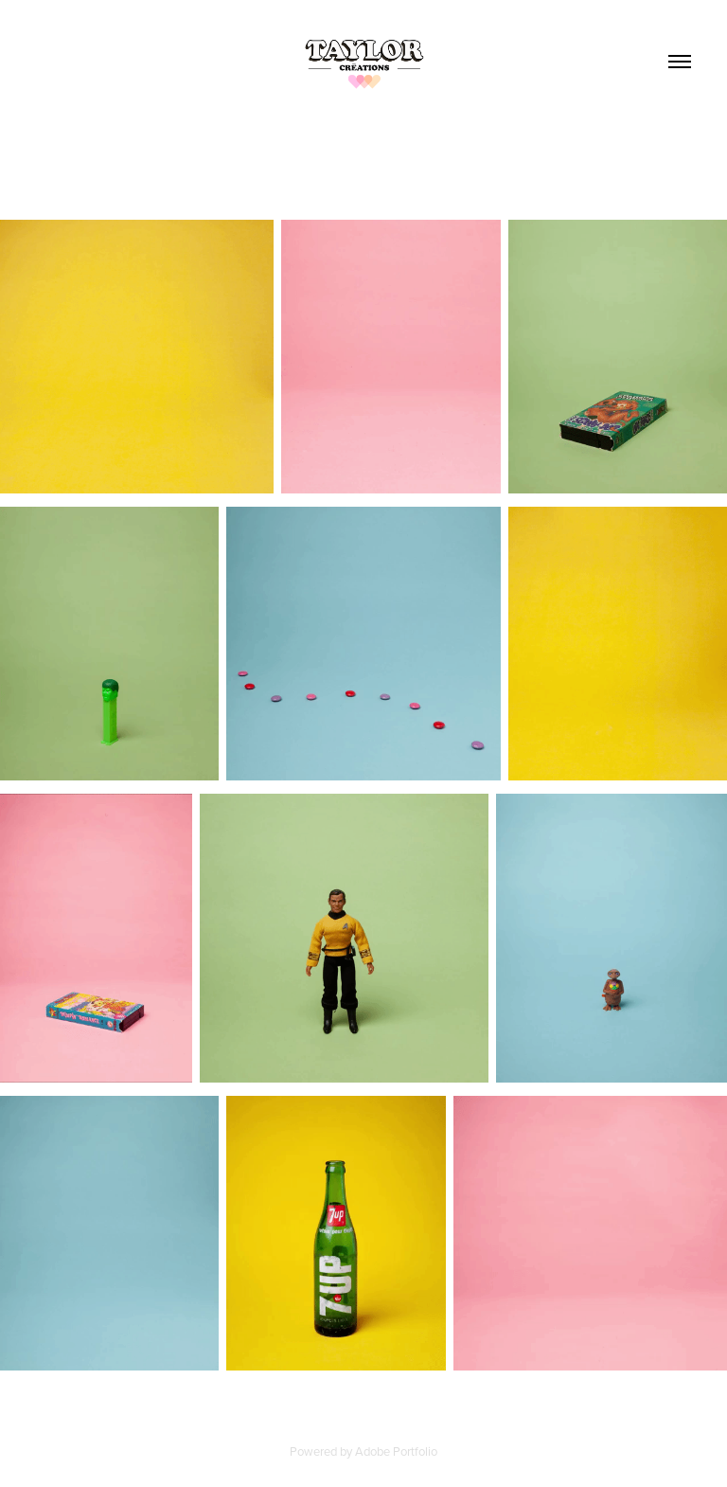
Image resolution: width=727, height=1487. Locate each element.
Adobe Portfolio (396, 1451)
